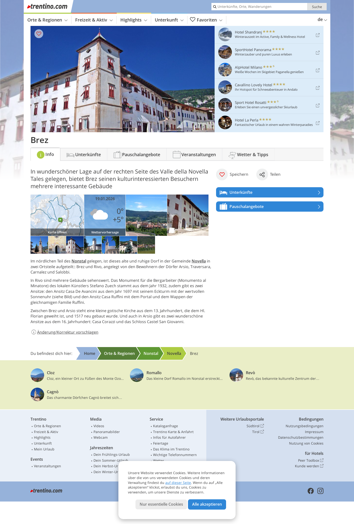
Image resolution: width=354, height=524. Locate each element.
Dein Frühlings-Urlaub (112, 454)
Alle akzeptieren (207, 504)
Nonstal (79, 261)
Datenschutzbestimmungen (300, 437)
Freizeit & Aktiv (94, 20)
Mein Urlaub (44, 449)
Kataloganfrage (165, 426)
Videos (99, 426)
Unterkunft (169, 20)
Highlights (133, 20)
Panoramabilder (107, 431)
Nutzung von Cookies (306, 443)
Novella (199, 261)
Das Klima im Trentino (171, 449)
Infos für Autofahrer (169, 437)
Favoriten (206, 20)
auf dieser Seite (178, 482)
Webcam (101, 437)
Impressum (314, 431)
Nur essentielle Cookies (161, 504)
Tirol (258, 431)
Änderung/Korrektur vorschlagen (64, 332)
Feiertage (160, 443)
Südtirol (255, 426)
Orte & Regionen (47, 20)
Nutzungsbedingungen (304, 426)
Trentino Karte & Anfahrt (173, 431)
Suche (317, 6)
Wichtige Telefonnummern (175, 454)
